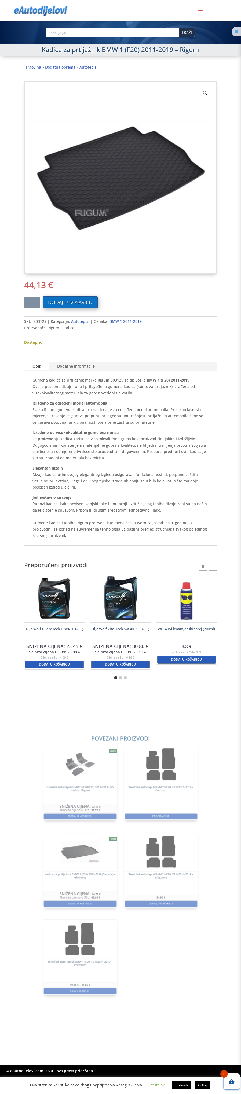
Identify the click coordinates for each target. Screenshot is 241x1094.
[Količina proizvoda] (32, 302)
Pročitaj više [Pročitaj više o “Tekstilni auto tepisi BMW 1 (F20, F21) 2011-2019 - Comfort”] (148, 834)
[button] (205, 93)
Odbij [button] (202, 1085)
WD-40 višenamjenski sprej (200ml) (186, 628)
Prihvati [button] (182, 1085)
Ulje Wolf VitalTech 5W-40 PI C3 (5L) (120, 628)
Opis (36, 366)
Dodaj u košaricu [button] (54, 664)
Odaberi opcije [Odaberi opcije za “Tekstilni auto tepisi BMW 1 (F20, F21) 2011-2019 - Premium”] (93, 952)
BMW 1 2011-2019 (125, 321)
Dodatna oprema (60, 67)
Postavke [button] (157, 1085)
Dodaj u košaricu (70, 302)
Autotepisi (88, 67)
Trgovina (33, 67)
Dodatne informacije (76, 366)
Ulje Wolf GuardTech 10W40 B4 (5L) (54, 628)
